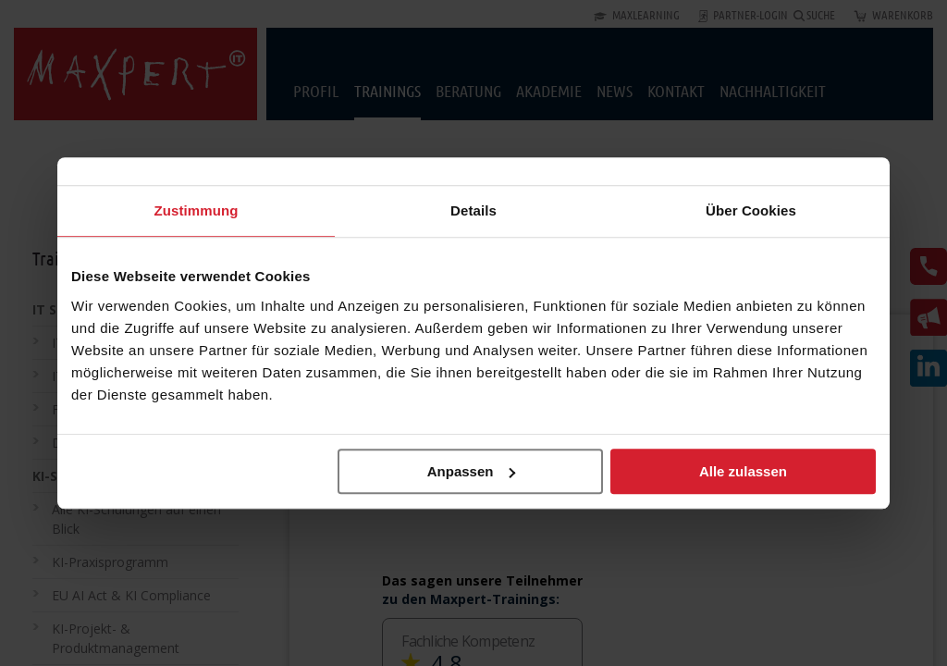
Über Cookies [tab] (751, 210)
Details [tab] (473, 210)
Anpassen (471, 471)
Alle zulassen (743, 471)
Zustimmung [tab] (196, 210)
